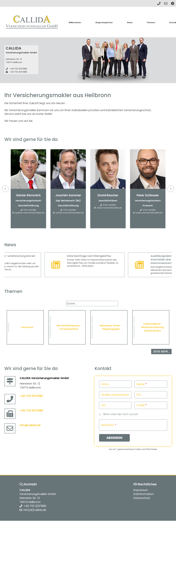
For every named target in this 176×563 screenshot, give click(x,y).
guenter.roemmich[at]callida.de (29, 213)
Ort (103, 405)
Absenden (114, 438)
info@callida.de (30, 425)
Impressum (140, 490)
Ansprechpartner (104, 22)
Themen (151, 22)
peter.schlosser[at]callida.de (149, 213)
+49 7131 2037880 (18, 68)
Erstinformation (143, 494)
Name (141, 384)
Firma (105, 384)
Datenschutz (141, 498)
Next (170, 188)
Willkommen (75, 22)
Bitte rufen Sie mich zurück (120, 414)
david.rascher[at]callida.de (109, 208)
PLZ (139, 395)
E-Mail (141, 405)
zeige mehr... (161, 351)
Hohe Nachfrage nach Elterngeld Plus (96, 256)
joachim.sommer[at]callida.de (70, 213)
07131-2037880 (29, 210)
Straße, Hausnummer (115, 395)
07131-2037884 (69, 210)
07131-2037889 (109, 205)
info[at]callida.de (34, 510)
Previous (5, 188)
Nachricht (107, 425)
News (129, 22)
